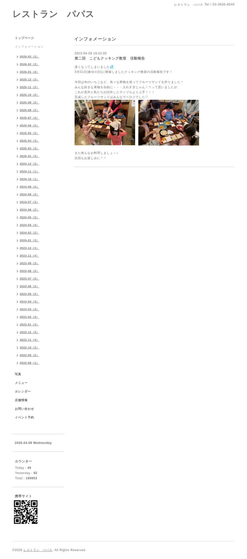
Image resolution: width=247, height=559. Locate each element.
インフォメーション (29, 46)
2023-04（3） (29, 301)
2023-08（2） (29, 270)
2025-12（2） (29, 79)
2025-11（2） (29, 87)
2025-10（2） (29, 94)
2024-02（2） (29, 232)
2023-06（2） (29, 286)
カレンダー (23, 391)
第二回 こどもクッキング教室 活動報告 (110, 58)
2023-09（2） (29, 263)
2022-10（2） (29, 347)
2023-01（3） (29, 324)
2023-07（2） (29, 278)
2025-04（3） (29, 140)
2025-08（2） (29, 110)
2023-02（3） (29, 316)
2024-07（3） (29, 202)
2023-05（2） (29, 293)
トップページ (24, 38)
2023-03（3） (29, 309)
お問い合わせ (24, 409)
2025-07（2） (29, 117)
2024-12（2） (29, 163)
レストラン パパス (53, 14)
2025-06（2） (29, 125)
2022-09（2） (29, 355)
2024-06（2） (29, 209)
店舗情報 (21, 400)
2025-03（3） (29, 148)
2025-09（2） (29, 102)
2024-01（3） (29, 240)
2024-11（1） (29, 171)
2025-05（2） (29, 133)
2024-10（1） (29, 179)
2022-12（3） (29, 332)
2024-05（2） (29, 217)
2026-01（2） (29, 71)
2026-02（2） (29, 64)
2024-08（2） (29, 194)
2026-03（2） (29, 56)
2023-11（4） (29, 255)
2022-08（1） (29, 362)
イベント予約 (24, 417)
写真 (18, 374)
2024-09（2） (29, 186)
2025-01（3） (29, 156)
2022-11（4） (29, 339)
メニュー (21, 383)
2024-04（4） (29, 225)
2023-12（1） (29, 248)
